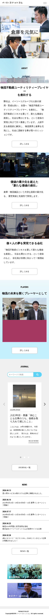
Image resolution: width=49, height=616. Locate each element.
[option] (24, 19)
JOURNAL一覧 (24, 468)
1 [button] (20, 457)
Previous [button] (4, 404)
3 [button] (28, 457)
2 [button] (24, 457)
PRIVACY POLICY (23, 611)
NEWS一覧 (24, 551)
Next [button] (45, 404)
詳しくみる (24, 144)
